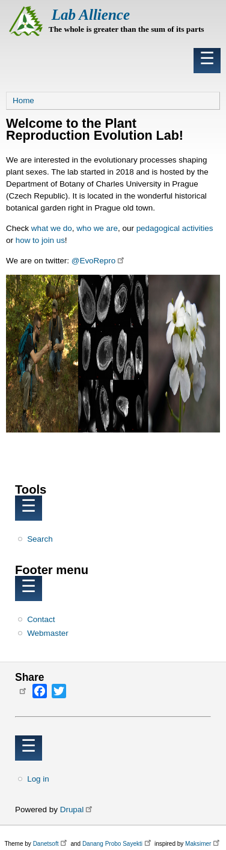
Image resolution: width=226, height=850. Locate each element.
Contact (41, 619)
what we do (51, 228)
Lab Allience (91, 15)
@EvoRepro (99, 260)
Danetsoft (51, 843)
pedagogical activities (174, 228)
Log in (38, 778)
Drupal (77, 809)
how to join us (40, 240)
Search (40, 538)
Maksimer (203, 843)
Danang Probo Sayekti (117, 843)
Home (23, 100)
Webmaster (47, 633)
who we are (97, 228)
